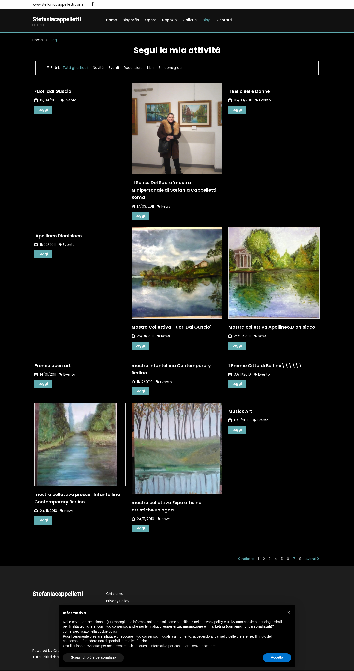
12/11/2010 (239, 420)
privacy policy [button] (212, 622)
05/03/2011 (240, 100)
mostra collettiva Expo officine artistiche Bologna (166, 507)
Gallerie (190, 19)
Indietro (245, 559)
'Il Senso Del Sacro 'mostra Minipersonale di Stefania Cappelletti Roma (174, 189)
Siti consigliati (170, 67)
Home (111, 19)
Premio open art (52, 366)
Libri (150, 67)
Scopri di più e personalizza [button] (93, 657)
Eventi (114, 67)
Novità (98, 67)
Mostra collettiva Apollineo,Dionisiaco (271, 327)
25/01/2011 (143, 336)
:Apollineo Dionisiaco (58, 236)
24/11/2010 (45, 511)
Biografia (131, 19)
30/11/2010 (239, 374)
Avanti (312, 559)
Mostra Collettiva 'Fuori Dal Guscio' (171, 327)
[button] (289, 612)
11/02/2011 (45, 244)
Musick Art (240, 412)
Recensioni (133, 67)
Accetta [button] (277, 657)
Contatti (224, 19)
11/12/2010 (142, 382)
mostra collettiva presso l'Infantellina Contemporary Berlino (77, 499)
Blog (207, 19)
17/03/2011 (143, 206)
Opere (150, 19)
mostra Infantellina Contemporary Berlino (171, 369)
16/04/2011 (45, 100)
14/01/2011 (45, 374)
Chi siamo (114, 594)
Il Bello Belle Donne (249, 91)
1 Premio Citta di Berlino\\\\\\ (265, 366)
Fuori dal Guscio (52, 91)
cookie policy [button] (108, 631)
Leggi (43, 110)
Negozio (169, 19)
